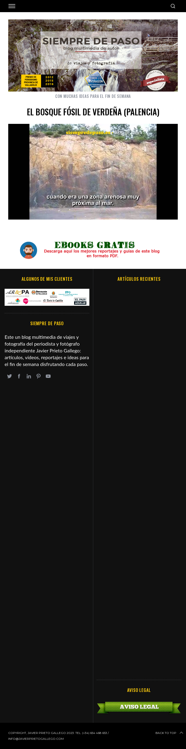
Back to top (169, 733)
